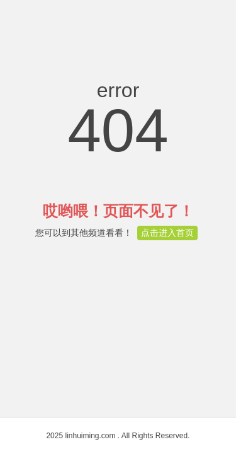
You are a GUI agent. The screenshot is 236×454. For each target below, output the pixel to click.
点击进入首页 (167, 233)
